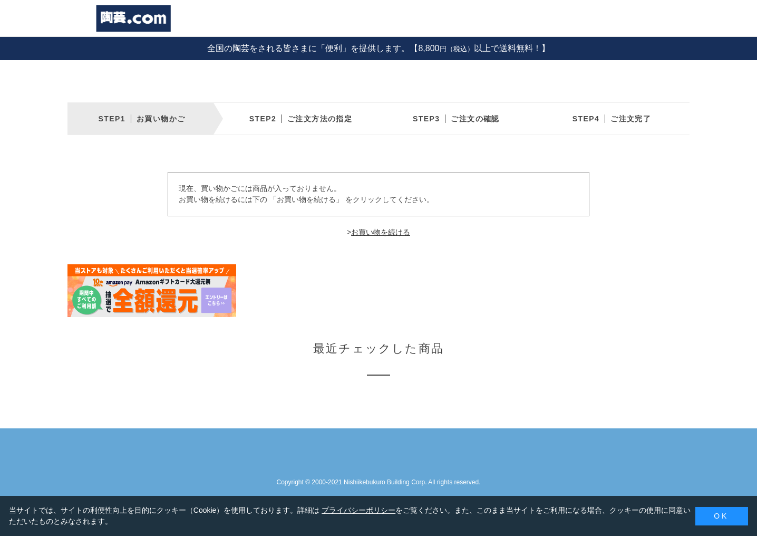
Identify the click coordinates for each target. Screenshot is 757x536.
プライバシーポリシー (358, 510)
